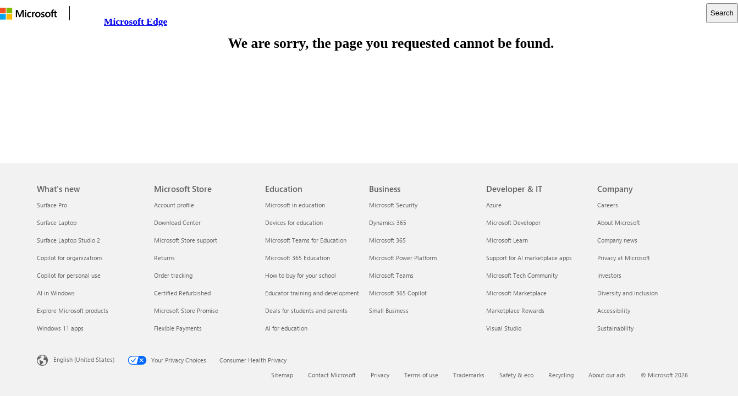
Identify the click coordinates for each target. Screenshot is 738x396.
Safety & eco (516, 375)
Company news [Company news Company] (617, 240)
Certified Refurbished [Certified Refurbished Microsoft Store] (182, 293)
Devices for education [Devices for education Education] (294, 222)
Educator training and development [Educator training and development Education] (312, 293)
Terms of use (421, 375)
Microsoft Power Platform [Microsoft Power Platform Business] (403, 258)
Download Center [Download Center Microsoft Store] (177, 222)
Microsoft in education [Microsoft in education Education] (295, 205)
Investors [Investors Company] (609, 275)
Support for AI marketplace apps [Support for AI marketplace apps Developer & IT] (529, 258)
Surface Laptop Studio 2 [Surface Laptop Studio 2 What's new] (68, 240)
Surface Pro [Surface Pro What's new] (52, 205)
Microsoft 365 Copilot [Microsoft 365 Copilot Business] (398, 293)
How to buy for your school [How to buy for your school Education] (300, 275)
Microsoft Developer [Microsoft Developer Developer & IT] (513, 222)
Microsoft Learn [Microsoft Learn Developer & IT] (507, 240)
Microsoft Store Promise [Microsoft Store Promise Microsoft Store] (186, 310)
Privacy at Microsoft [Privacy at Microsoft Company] (623, 258)
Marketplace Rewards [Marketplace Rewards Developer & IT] (515, 310)
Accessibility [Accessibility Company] (613, 310)
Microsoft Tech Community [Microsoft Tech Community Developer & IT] (522, 275)
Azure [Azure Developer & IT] (494, 205)
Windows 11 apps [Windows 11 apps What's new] (60, 328)
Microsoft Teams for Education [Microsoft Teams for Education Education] (305, 240)
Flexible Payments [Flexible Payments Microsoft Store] (178, 328)
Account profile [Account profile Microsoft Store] (174, 205)
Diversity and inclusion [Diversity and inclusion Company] (627, 293)
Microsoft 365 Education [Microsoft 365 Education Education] (297, 258)
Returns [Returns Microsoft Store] (164, 258)
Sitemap (282, 375)
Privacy (380, 375)
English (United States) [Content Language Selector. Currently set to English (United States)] (83, 359)
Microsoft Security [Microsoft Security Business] (393, 205)
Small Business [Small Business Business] (389, 310)
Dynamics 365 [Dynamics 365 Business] (387, 222)
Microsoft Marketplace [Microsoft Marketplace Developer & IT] (516, 293)
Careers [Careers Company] (607, 205)
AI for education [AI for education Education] (286, 328)
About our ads (607, 375)
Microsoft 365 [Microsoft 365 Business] (387, 240)
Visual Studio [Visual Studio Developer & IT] (503, 328)
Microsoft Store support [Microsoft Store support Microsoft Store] (185, 240)
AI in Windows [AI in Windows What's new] (56, 293)
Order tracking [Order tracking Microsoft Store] (173, 275)
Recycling (561, 375)
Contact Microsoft (332, 375)
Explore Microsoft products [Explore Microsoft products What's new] (72, 310)
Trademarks (468, 375)
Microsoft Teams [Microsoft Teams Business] (391, 275)
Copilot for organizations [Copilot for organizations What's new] (70, 258)
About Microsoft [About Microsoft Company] (618, 222)
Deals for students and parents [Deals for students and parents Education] (306, 310)
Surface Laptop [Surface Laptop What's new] (56, 222)
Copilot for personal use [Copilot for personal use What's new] (69, 275)
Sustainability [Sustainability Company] (615, 328)
